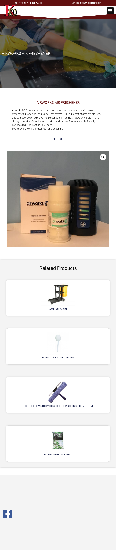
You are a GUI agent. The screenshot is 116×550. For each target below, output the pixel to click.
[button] (110, 10)
